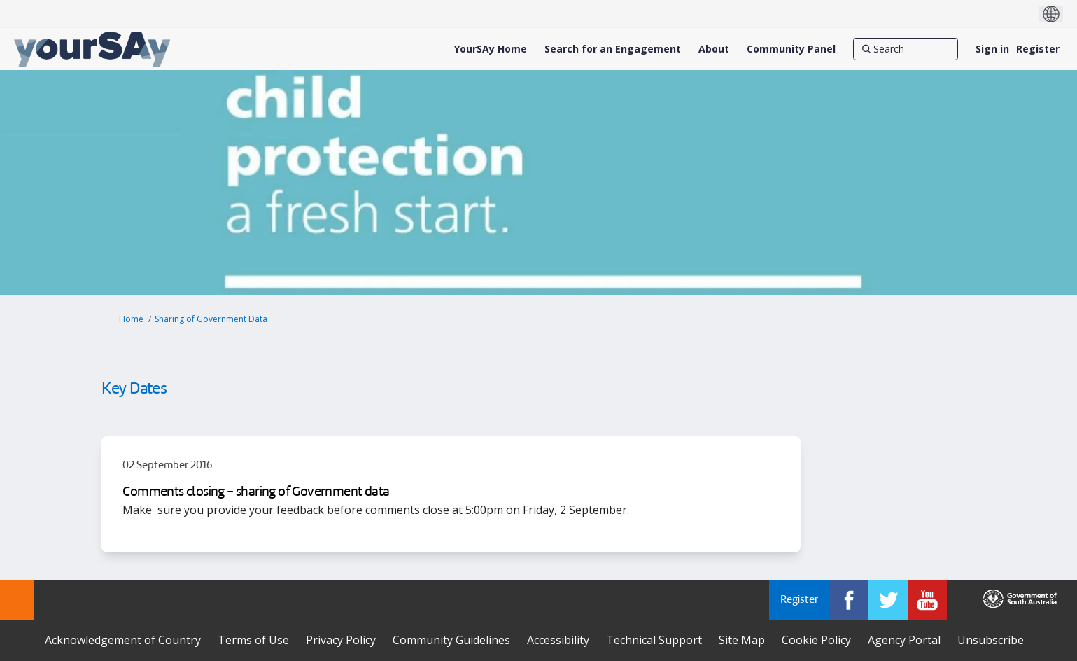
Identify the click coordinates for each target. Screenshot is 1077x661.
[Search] (905, 49)
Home (131, 319)
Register (1038, 48)
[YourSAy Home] (490, 49)
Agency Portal (904, 640)
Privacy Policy (341, 640)
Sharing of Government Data (211, 319)
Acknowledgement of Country (123, 640)
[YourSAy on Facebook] (848, 600)
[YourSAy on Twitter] (888, 600)
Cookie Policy (816, 640)
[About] (714, 49)
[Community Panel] (791, 49)
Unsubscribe (990, 640)
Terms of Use (253, 640)
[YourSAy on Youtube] (927, 600)
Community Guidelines (451, 640)
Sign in (992, 48)
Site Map (742, 640)
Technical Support (654, 640)
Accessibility (558, 640)
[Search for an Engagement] (612, 49)
